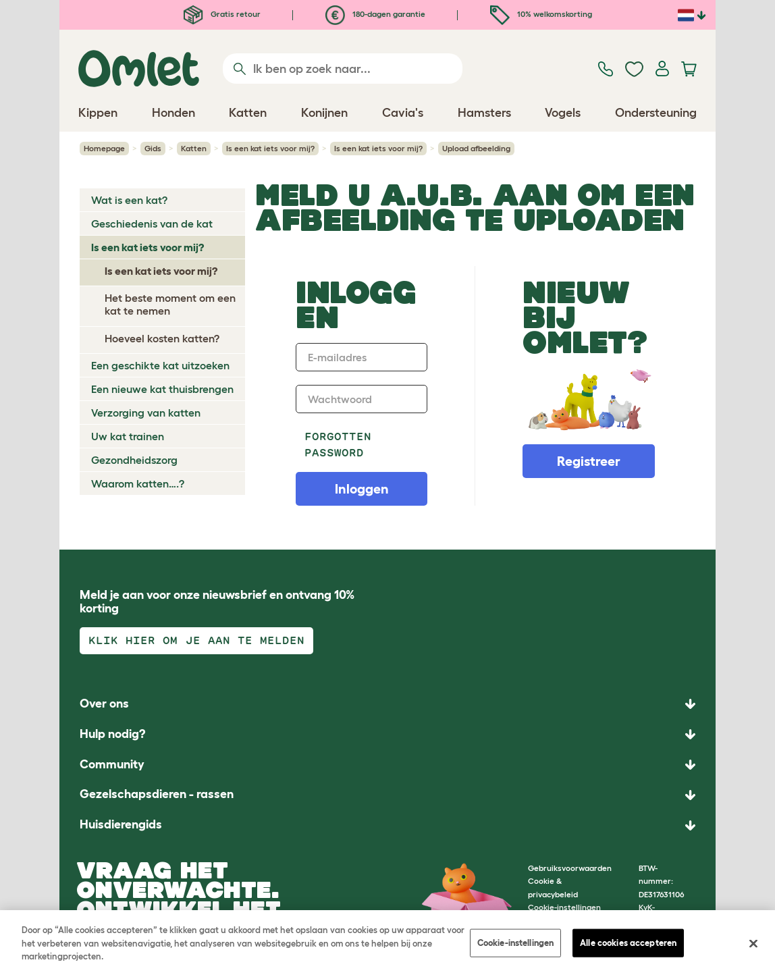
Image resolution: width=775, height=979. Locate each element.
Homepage (104, 148)
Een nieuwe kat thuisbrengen (162, 389)
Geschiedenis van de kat (152, 223)
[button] (387, 825)
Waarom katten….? (137, 483)
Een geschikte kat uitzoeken (160, 365)
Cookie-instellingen (515, 943)
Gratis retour (222, 13)
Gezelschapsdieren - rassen (157, 794)
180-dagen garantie (375, 13)
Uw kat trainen (127, 436)
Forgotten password (337, 444)
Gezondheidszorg (134, 460)
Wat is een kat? (129, 200)
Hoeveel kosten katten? (162, 338)
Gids (152, 148)
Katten (194, 148)
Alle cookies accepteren (628, 943)
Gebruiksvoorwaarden (570, 868)
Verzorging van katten (146, 412)
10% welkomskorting (541, 13)
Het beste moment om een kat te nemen (170, 304)
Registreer (588, 461)
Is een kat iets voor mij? (270, 148)
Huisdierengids (121, 824)
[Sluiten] (753, 944)
